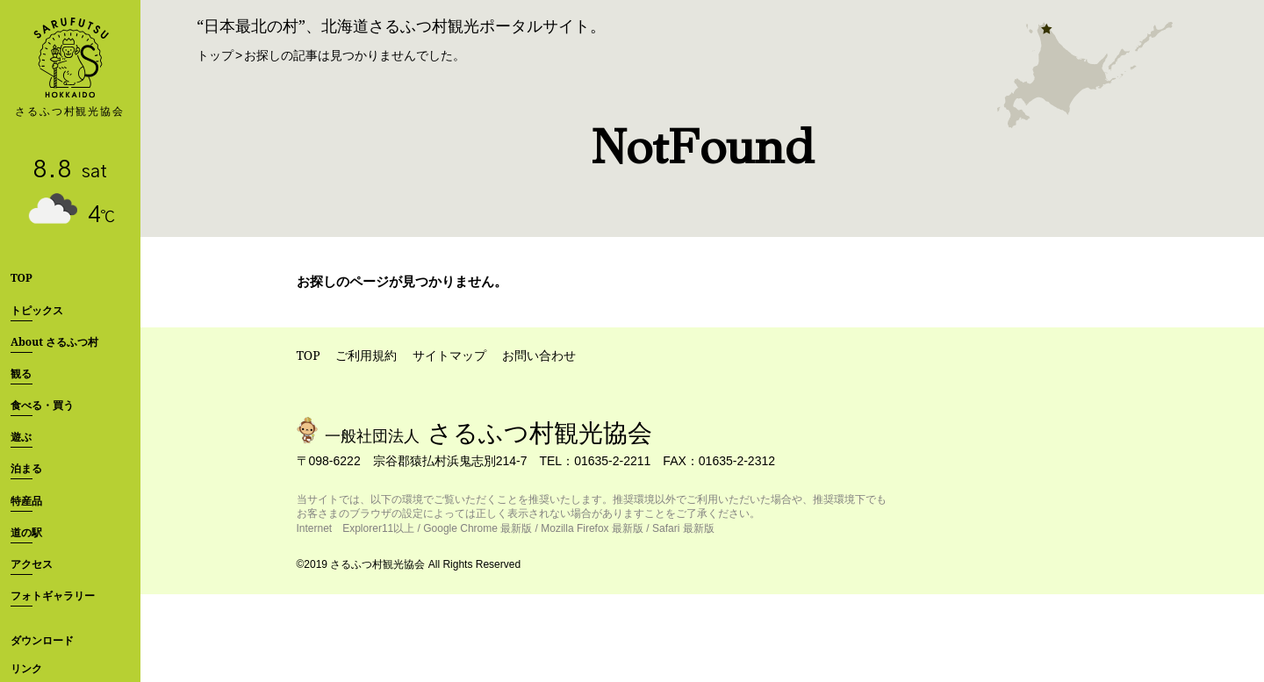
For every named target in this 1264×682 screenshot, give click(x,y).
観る (21, 373)
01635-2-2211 (612, 461)
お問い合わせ (539, 355)
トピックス (37, 310)
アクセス (32, 563)
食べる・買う (42, 405)
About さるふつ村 (54, 341)
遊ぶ (21, 436)
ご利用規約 (366, 355)
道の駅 (26, 532)
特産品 (26, 500)
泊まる (26, 468)
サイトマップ (449, 355)
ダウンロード (42, 640)
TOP (21, 277)
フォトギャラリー (53, 595)
